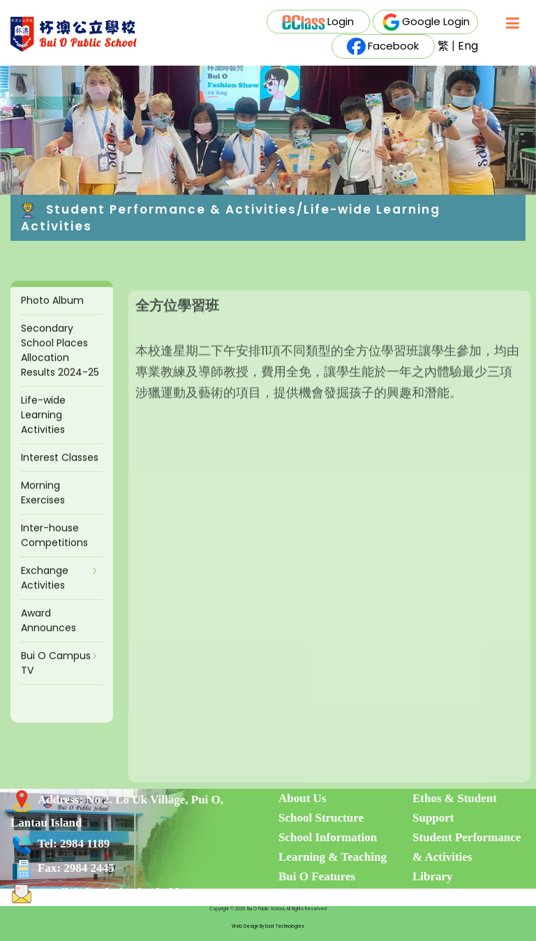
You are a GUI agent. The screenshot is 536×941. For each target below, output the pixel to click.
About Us (302, 798)
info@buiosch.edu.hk (128, 892)
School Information (327, 837)
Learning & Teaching (332, 857)
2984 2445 (89, 868)
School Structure (321, 817)
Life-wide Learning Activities (43, 428)
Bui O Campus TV (56, 676)
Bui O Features (316, 876)
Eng (468, 46)
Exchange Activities (44, 591)
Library (432, 876)
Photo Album (52, 313)
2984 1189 (85, 843)
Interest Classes (59, 470)
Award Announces (48, 633)
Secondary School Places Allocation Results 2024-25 (60, 363)
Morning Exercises (43, 505)
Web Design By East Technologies (268, 926)
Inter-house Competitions (54, 548)
